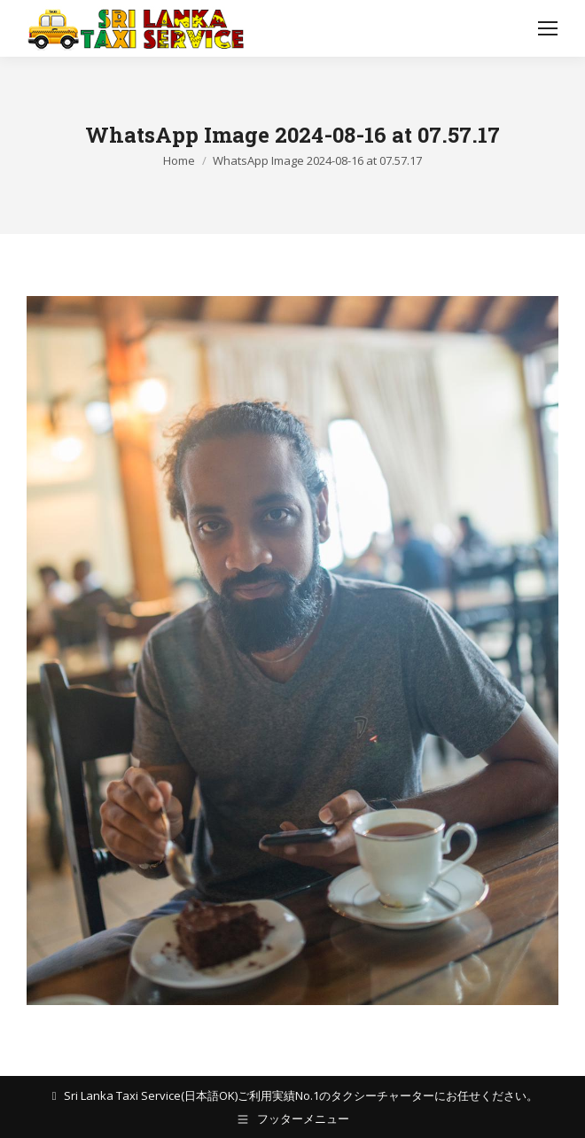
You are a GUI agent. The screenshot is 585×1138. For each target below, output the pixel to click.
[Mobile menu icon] (547, 28)
